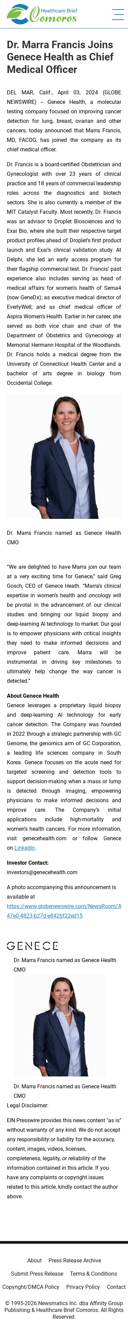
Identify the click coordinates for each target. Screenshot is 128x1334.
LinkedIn (24, 848)
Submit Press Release (37, 1274)
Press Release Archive (74, 1260)
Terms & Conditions (93, 1274)
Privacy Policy (83, 1287)
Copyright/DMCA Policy (30, 1287)
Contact (116, 1287)
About (34, 1260)
